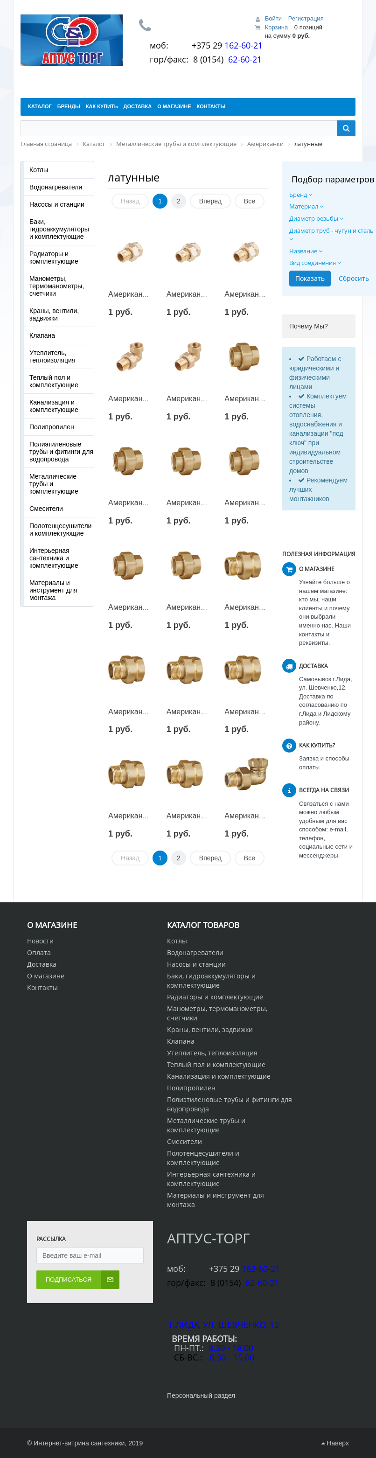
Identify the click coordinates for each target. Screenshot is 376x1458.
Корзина (276, 27)
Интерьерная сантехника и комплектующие (53, 558)
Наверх (335, 1443)
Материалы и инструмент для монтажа (53, 590)
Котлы (38, 170)
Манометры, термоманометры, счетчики (56, 286)
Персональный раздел (201, 1395)
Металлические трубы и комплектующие (53, 484)
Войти (273, 18)
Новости (40, 940)
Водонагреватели (55, 187)
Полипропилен (51, 427)
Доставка (41, 964)
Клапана (42, 335)
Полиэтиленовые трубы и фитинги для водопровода (61, 451)
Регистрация (306, 18)
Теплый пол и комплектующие (53, 381)
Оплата (39, 952)
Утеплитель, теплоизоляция (52, 356)
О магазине (45, 975)
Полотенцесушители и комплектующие (60, 529)
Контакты (42, 987)
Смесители (46, 508)
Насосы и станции (56, 204)
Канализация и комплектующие (53, 405)
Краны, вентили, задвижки (54, 314)
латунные (134, 177)
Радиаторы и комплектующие (53, 257)
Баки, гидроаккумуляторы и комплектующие (59, 229)
